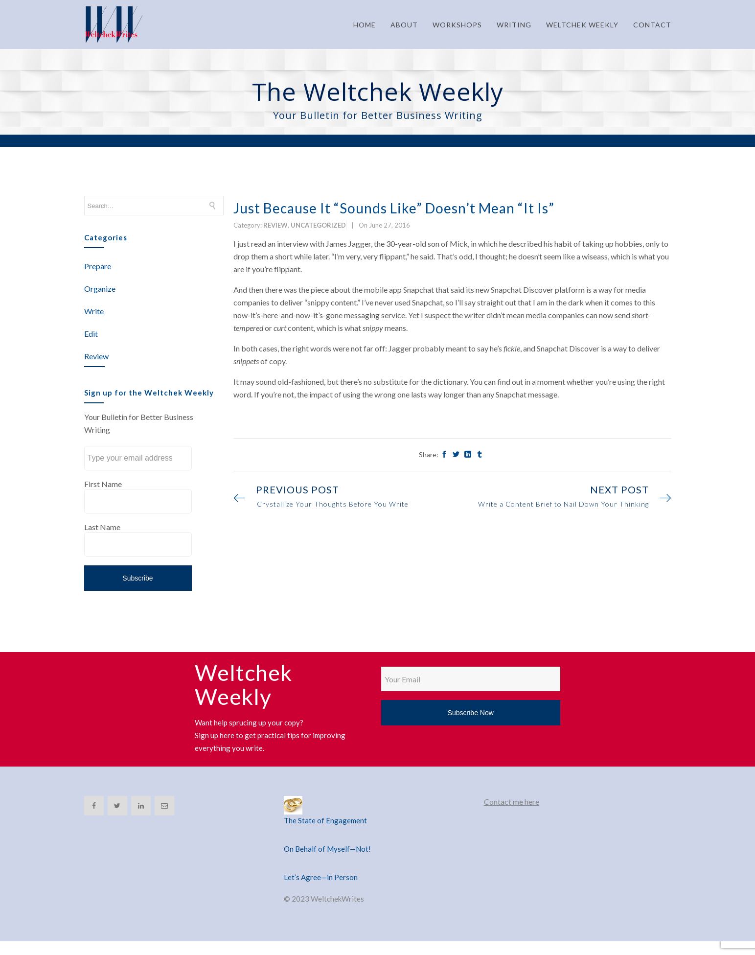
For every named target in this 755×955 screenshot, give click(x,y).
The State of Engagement (325, 820)
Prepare (97, 266)
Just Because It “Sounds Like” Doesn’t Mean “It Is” (393, 208)
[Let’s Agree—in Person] (377, 865)
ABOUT (404, 25)
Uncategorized (318, 225)
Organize (99, 288)
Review (96, 356)
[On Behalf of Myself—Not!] (377, 837)
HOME (364, 25)
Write (94, 311)
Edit (91, 333)
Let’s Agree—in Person (321, 877)
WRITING (514, 25)
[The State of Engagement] (377, 805)
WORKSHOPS (457, 25)
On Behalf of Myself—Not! (327, 848)
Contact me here (511, 801)
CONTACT (652, 25)
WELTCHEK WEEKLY (582, 25)
